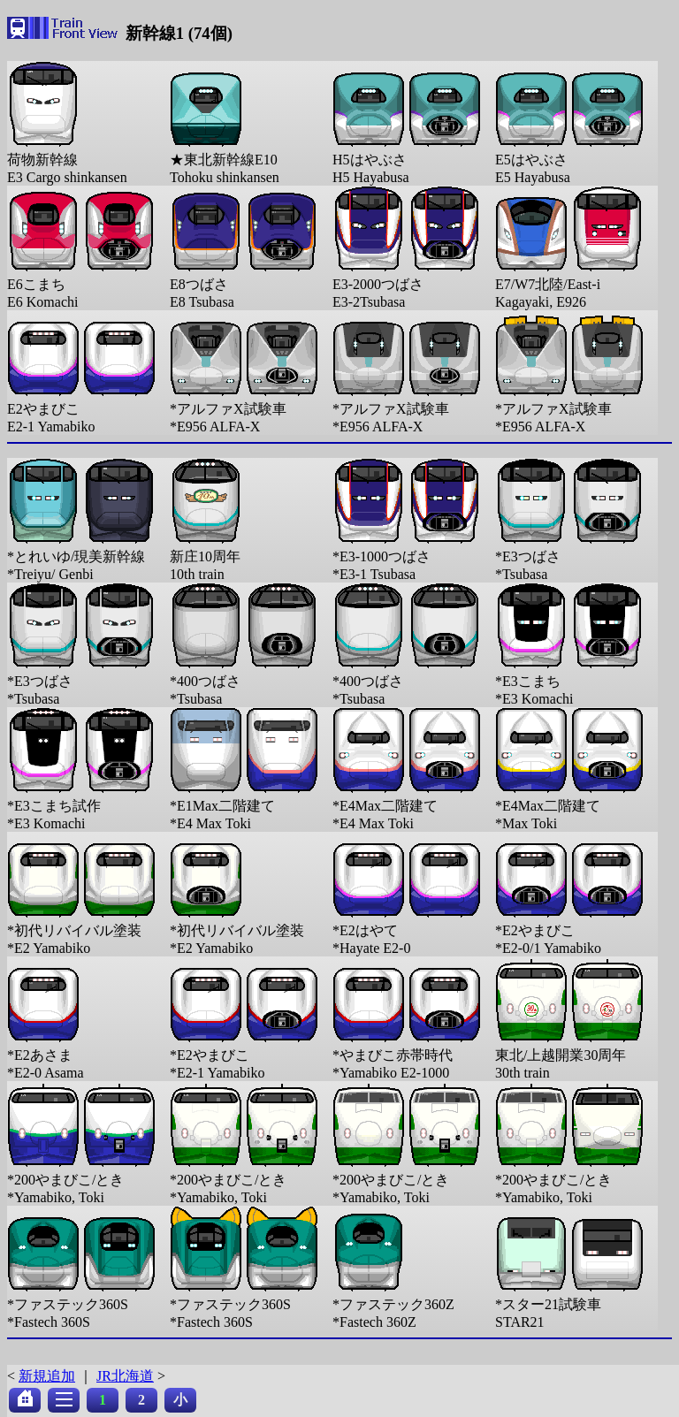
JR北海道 (125, 1375)
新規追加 (47, 1375)
